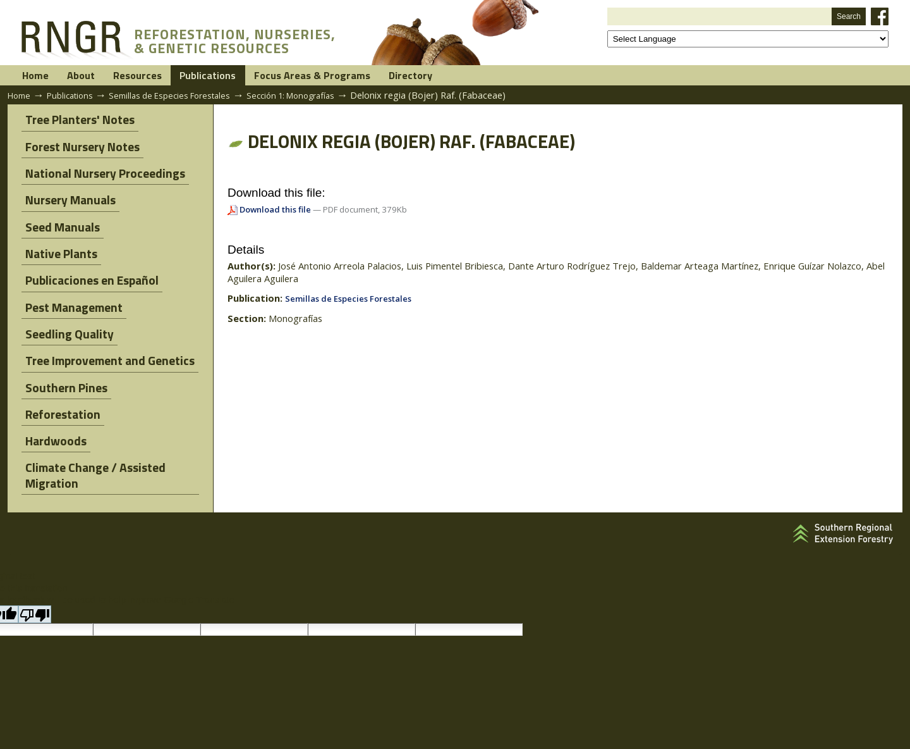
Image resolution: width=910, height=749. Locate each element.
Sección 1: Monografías (314, 96)
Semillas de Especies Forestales (182, 96)
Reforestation (59, 382)
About (111, 76)
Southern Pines (62, 358)
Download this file (276, 210)
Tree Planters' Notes (76, 122)
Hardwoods (52, 405)
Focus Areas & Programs (411, 76)
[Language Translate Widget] (748, 38)
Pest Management (70, 287)
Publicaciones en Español (88, 263)
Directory (535, 76)
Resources (189, 76)
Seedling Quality (65, 311)
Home (46, 76)
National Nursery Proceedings (101, 168)
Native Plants (57, 240)
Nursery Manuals (66, 193)
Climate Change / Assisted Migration (91, 437)
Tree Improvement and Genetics (106, 334)
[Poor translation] (34, 572)
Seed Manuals (58, 216)
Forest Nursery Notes (78, 145)
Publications (282, 76)
